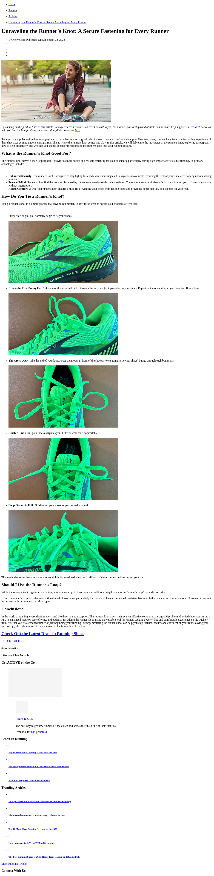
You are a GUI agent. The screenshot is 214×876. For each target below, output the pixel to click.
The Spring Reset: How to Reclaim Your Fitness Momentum (38, 766)
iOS (33, 731)
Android (42, 731)
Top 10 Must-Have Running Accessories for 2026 (32, 752)
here (77, 130)
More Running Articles (14, 863)
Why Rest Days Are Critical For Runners (29, 780)
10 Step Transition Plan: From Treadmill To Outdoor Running (39, 801)
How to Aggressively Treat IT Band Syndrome (31, 843)
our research (193, 126)
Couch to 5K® (24, 718)
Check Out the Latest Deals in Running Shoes (42, 633)
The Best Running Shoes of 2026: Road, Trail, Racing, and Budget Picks (44, 856)
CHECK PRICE (10, 641)
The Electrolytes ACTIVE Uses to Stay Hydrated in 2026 (36, 815)
